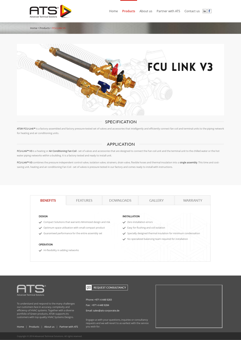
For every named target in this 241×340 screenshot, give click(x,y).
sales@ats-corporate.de (106, 310)
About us (146, 9)
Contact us (192, 9)
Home (113, 9)
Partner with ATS (168, 9)
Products (128, 9)
